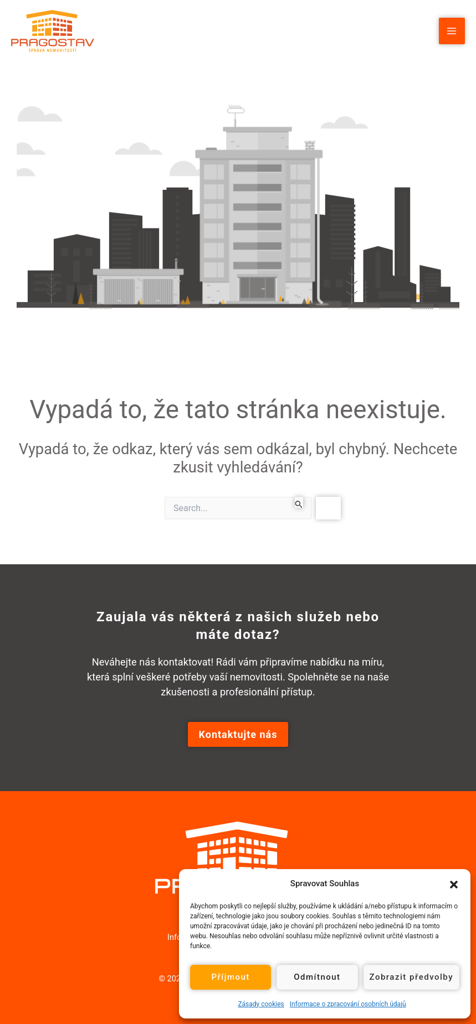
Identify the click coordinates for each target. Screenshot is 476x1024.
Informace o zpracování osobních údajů (348, 1004)
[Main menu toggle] (452, 31)
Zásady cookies (261, 1004)
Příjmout (230, 977)
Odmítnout (317, 977)
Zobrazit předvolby (412, 977)
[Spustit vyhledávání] (299, 502)
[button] (453, 883)
